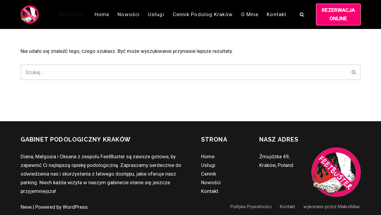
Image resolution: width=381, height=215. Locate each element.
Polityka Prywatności (251, 206)
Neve (26, 207)
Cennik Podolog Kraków (203, 14)
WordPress (75, 207)
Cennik (208, 174)
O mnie (250, 14)
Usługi (156, 14)
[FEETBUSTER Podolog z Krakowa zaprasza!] (30, 14)
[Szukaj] (302, 14)
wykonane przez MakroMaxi (331, 206)
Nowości (129, 14)
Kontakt (276, 14)
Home (102, 14)
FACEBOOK (70, 14)
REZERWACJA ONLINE (338, 14)
